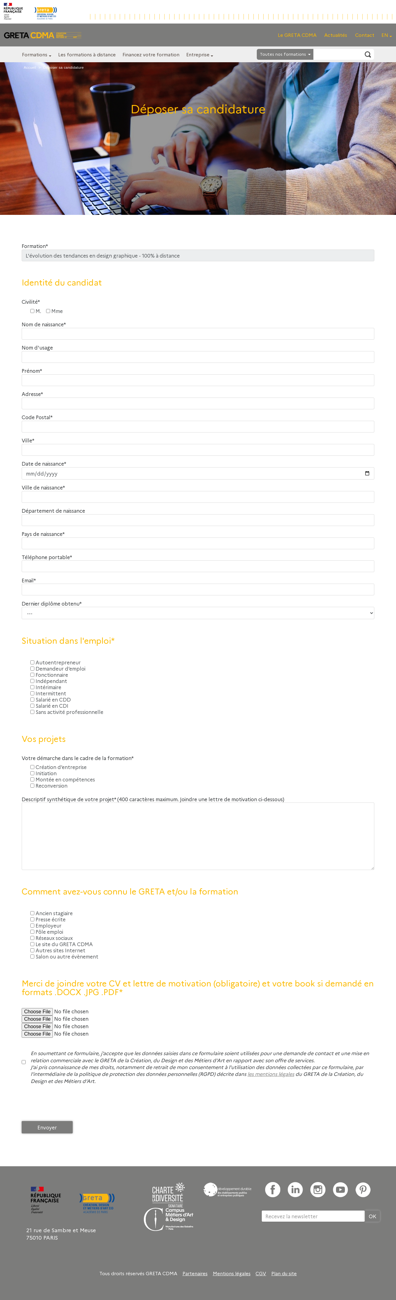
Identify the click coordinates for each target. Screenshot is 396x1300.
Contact (364, 35)
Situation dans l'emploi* (68, 640)
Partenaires (195, 1273)
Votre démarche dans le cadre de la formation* (78, 758)
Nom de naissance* (44, 324)
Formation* (35, 246)
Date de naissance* (44, 463)
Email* (29, 580)
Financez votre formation (151, 54)
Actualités (335, 35)
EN (384, 35)
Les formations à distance (87, 54)
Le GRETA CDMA (297, 35)
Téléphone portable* (47, 557)
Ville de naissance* (43, 487)
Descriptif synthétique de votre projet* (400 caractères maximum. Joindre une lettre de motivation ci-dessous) (153, 799)
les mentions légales (271, 1073)
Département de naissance (53, 510)
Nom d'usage (37, 347)
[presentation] (69, 1104)
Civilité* (31, 301)
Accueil (30, 67)
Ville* (28, 440)
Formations (34, 54)
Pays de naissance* (43, 534)
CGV (261, 1273)
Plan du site (284, 1273)
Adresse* (32, 394)
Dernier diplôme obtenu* (52, 603)
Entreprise (197, 54)
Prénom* (32, 370)
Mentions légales (232, 1273)
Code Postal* (37, 417)
